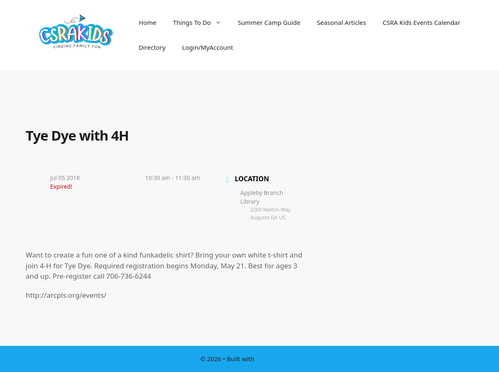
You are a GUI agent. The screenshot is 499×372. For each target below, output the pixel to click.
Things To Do (201, 22)
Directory (152, 47)
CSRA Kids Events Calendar (421, 22)
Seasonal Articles (341, 22)
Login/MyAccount (207, 47)
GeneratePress (277, 359)
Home (148, 22)
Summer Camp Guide (269, 22)
